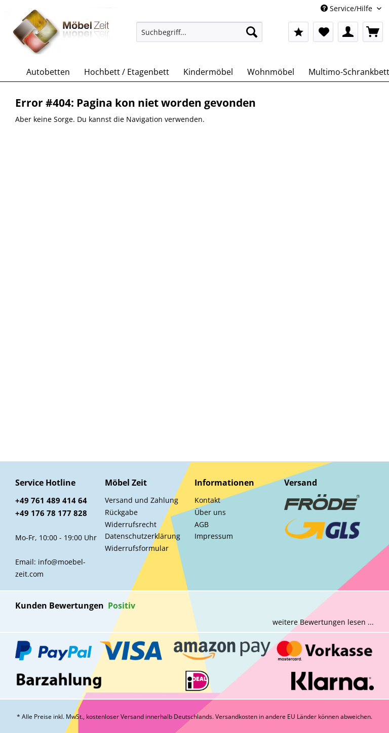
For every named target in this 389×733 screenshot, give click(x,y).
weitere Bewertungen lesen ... (323, 622)
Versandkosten (236, 716)
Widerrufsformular (137, 548)
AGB (201, 524)
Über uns (210, 512)
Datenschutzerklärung (142, 536)
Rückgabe (121, 512)
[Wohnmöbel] (270, 71)
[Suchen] (251, 32)
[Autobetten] (48, 71)
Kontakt (207, 500)
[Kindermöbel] (208, 71)
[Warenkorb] (373, 32)
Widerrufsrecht (131, 524)
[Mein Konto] (348, 32)
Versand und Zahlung (141, 500)
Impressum (213, 536)
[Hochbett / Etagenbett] (126, 71)
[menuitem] (199, 37)
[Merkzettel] (323, 32)
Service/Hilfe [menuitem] (347, 8)
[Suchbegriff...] (199, 32)
